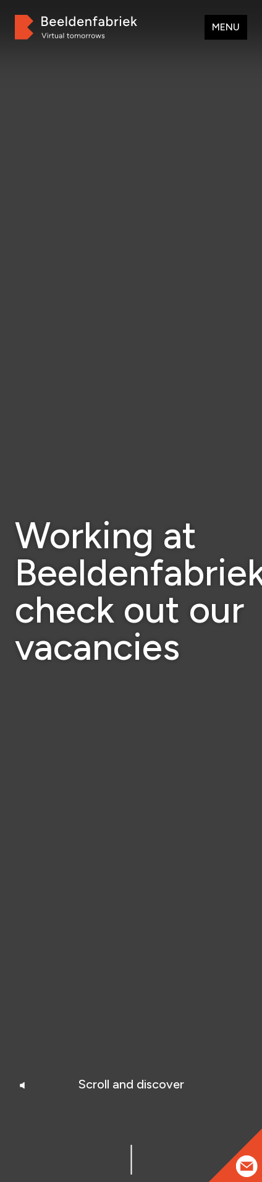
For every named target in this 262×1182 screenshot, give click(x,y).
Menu (226, 27)
